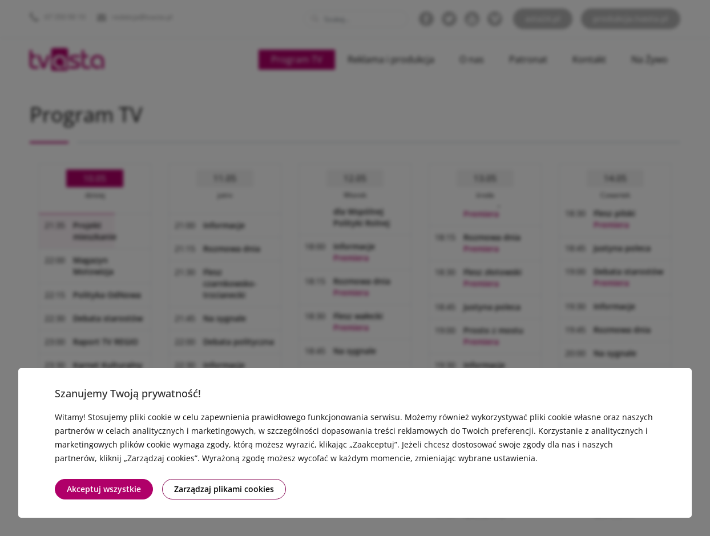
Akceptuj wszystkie (104, 488)
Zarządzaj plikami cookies (224, 488)
